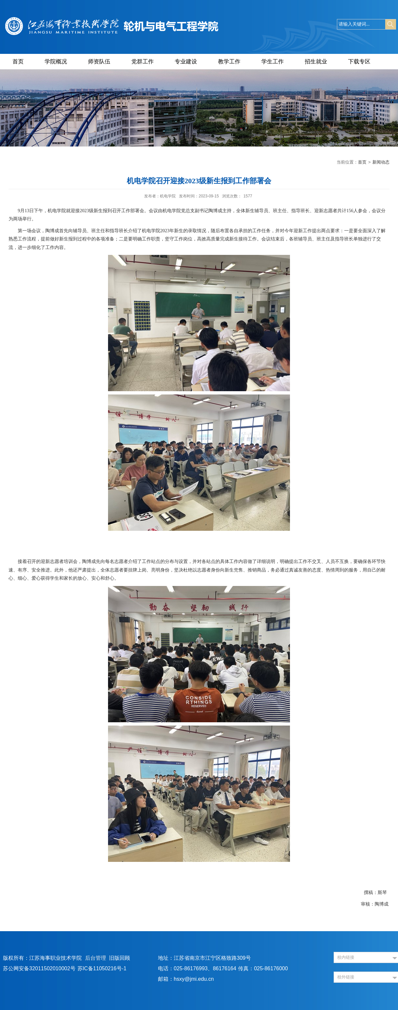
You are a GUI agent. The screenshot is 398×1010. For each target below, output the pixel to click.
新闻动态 (380, 162)
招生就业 (316, 61)
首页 (18, 61)
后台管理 (95, 958)
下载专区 (359, 61)
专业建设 (186, 61)
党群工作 (142, 61)
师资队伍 (99, 61)
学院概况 (56, 61)
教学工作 (229, 61)
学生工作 (272, 61)
